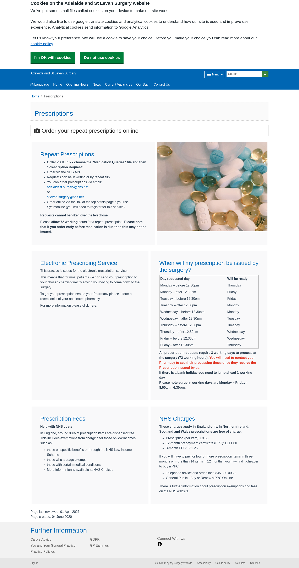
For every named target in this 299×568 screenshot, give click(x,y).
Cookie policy (222, 563)
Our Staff (142, 84)
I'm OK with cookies (52, 57)
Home (57, 84)
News (97, 84)
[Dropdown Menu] (214, 74)
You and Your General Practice (53, 545)
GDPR (95, 539)
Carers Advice (41, 539)
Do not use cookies (102, 57)
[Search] (244, 74)
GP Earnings (99, 545)
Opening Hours (77, 84)
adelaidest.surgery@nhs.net (67, 187)
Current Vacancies (118, 84)
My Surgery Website (181, 563)
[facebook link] (159, 544)
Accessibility (204, 563)
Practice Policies (43, 551)
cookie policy (42, 44)
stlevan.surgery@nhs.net (65, 197)
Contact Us (161, 84)
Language (40, 84)
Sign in (34, 563)
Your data (240, 563)
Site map (255, 563)
